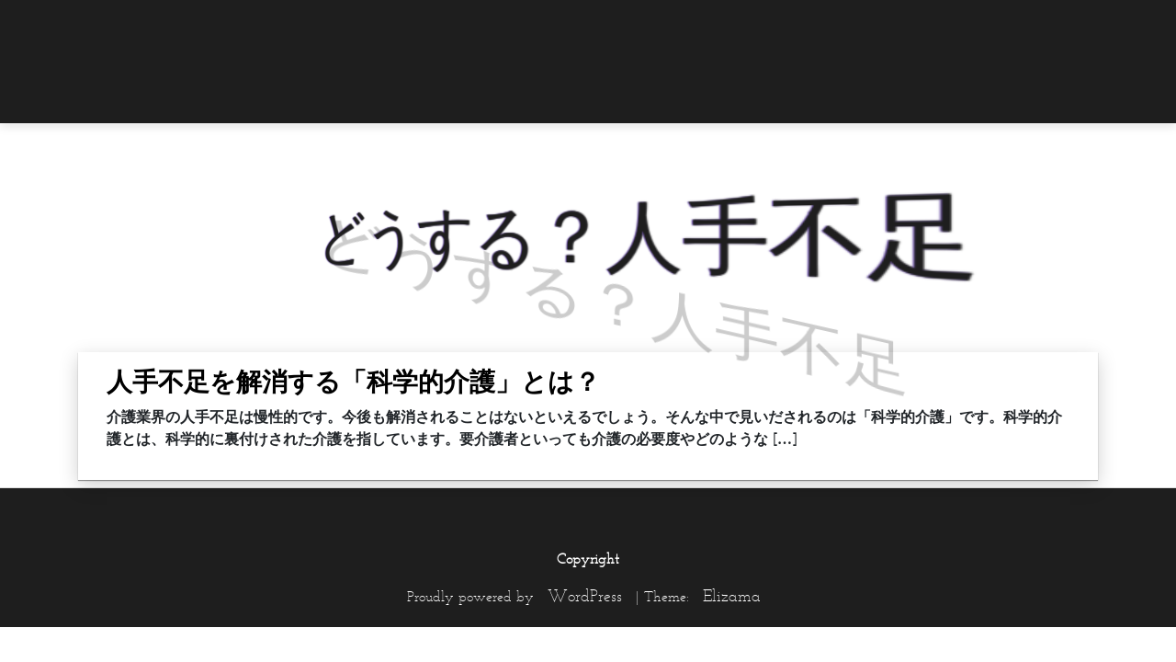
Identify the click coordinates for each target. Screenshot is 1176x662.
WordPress (585, 596)
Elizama (732, 596)
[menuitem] (1061, 24)
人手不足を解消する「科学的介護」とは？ (353, 381)
